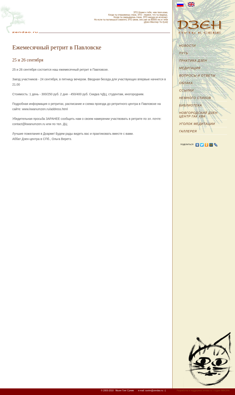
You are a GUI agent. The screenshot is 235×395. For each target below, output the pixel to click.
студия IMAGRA (222, 390)
